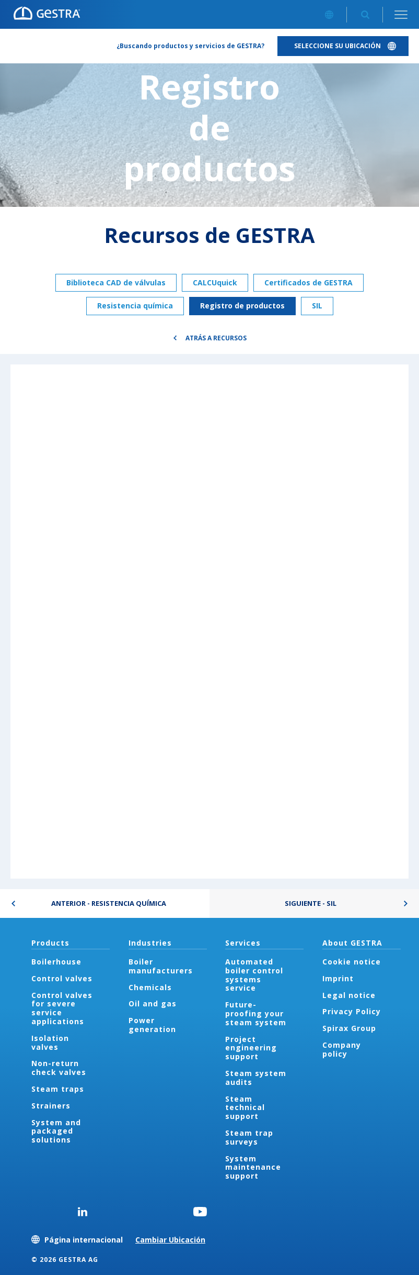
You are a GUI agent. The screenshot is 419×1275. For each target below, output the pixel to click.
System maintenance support (253, 1167)
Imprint (338, 978)
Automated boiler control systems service (254, 975)
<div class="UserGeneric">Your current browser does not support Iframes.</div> (209, 621)
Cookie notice (351, 962)
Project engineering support (251, 1048)
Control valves (61, 978)
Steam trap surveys (249, 1137)
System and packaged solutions (56, 1131)
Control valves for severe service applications (61, 1008)
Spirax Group (349, 1028)
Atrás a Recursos (216, 338)
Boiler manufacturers (161, 966)
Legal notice (349, 995)
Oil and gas (153, 1003)
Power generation (152, 1024)
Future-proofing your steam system (255, 1013)
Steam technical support (245, 1108)
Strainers (51, 1106)
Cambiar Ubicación (170, 1240)
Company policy (341, 1049)
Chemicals (150, 987)
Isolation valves (50, 1042)
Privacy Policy (351, 1011)
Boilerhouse (56, 962)
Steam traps (57, 1089)
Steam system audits (255, 1077)
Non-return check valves (58, 1067)
